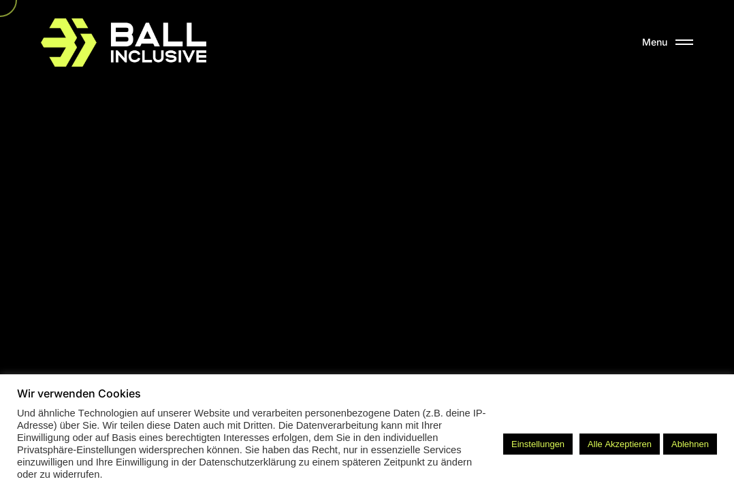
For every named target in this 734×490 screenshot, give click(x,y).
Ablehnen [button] (690, 444)
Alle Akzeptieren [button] (620, 444)
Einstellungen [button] (537, 444)
